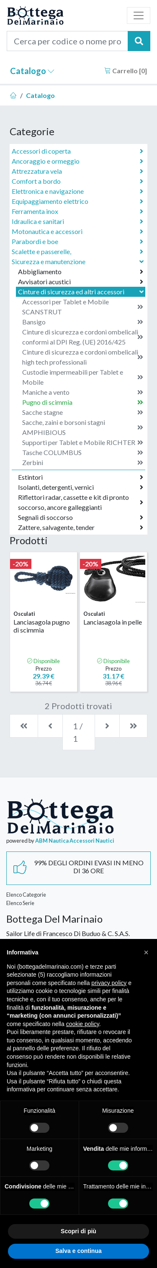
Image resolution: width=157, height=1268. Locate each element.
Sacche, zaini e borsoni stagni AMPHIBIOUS (82, 427)
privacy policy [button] (108, 983)
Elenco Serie (20, 903)
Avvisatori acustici (80, 282)
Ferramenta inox (77, 211)
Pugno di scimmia (82, 402)
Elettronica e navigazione (77, 191)
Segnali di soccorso (80, 517)
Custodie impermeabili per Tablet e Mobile (82, 377)
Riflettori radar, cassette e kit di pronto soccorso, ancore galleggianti (80, 502)
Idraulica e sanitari (77, 221)
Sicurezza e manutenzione (78, 261)
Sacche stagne (82, 412)
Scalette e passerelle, (77, 252)
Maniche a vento (82, 392)
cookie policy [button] (82, 1024)
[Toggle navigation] (138, 15)
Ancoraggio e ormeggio (77, 161)
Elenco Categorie (26, 894)
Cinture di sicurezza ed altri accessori (81, 292)
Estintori (80, 477)
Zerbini (82, 463)
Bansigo (82, 322)
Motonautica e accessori (77, 231)
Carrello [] (125, 71)
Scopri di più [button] (78, 1231)
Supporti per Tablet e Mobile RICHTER (82, 442)
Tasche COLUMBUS (82, 453)
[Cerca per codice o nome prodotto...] (67, 41)
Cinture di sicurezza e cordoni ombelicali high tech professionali (82, 357)
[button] (146, 952)
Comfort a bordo (77, 181)
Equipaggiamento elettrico (77, 201)
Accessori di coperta (77, 151)
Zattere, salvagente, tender (80, 527)
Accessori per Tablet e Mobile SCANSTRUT (82, 307)
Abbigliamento (80, 272)
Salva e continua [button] (78, 1250)
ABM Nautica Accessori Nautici (74, 840)
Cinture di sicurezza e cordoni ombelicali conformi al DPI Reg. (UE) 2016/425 (82, 337)
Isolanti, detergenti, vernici (80, 487)
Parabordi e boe (77, 242)
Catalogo (32, 71)
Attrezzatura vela (77, 171)
